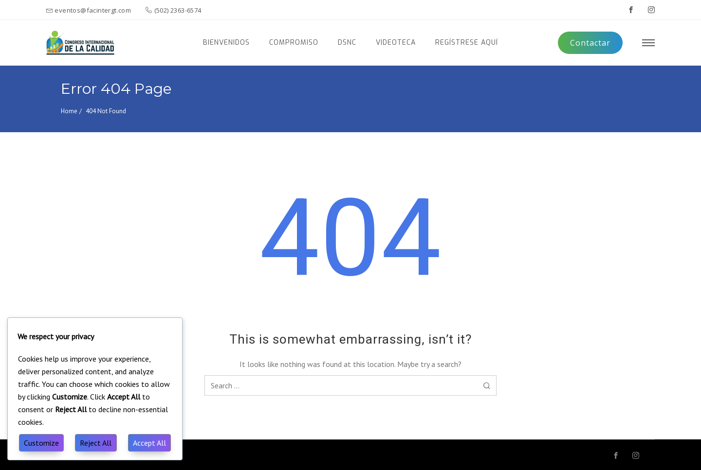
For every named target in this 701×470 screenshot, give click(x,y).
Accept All (149, 443)
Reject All (95, 443)
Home (69, 111)
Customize (41, 443)
